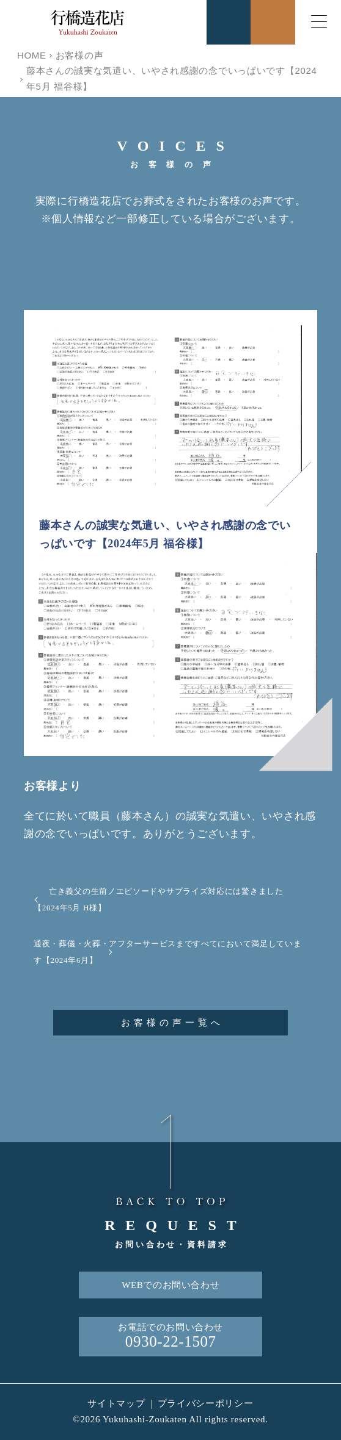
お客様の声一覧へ (172, 1023)
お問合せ (273, 22)
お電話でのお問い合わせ (170, 1336)
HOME (31, 55)
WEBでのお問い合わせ (170, 1285)
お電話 (229, 22)
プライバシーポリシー (206, 1403)
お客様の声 (80, 55)
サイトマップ (116, 1403)
